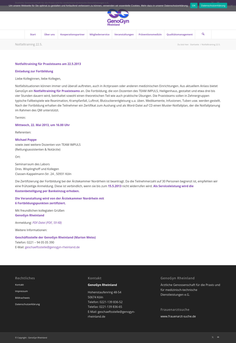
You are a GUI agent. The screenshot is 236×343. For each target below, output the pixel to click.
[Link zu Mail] (218, 337)
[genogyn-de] (118, 18)
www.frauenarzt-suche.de (178, 316)
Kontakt (19, 284)
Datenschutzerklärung (27, 304)
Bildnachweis (22, 297)
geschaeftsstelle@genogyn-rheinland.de (52, 247)
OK (194, 5)
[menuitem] (33, 34)
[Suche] (203, 34)
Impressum (21, 291)
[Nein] (231, 6)
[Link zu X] (212, 337)
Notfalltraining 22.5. (28, 44)
